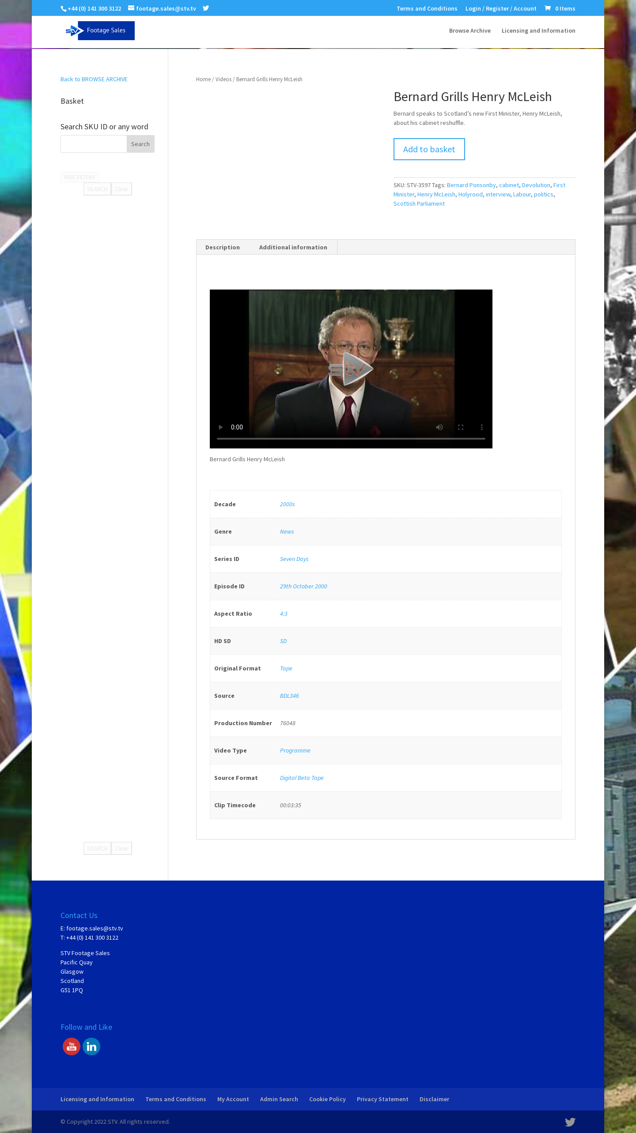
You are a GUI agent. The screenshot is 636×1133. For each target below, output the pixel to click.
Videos (223, 79)
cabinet (509, 185)
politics (543, 194)
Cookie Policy (327, 1099)
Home (203, 79)
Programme (295, 750)
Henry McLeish (436, 194)
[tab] (223, 247)
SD (283, 641)
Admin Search (279, 1099)
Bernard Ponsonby (471, 185)
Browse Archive (470, 31)
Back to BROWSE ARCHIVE (94, 79)
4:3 (284, 613)
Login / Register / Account (501, 8)
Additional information (293, 247)
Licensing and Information (538, 31)
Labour (522, 194)
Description (222, 247)
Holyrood (470, 194)
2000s (287, 504)
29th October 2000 (303, 586)
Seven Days (294, 559)
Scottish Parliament (419, 203)
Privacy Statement (383, 1099)
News (287, 531)
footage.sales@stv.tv (94, 928)
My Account (233, 1099)
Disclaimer (434, 1099)
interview (498, 194)
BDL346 (289, 696)
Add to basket (429, 148)
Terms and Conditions (427, 8)
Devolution (536, 185)
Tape (286, 668)
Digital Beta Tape (302, 778)
